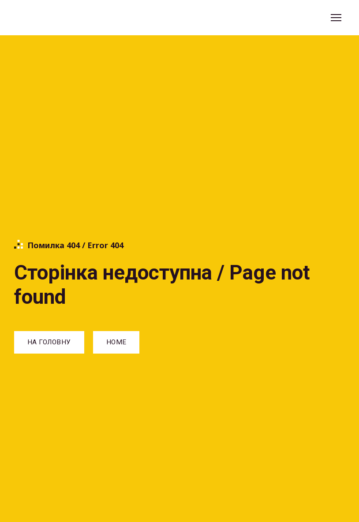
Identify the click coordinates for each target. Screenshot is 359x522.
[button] (49, 342)
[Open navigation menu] (336, 17)
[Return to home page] (54, 18)
